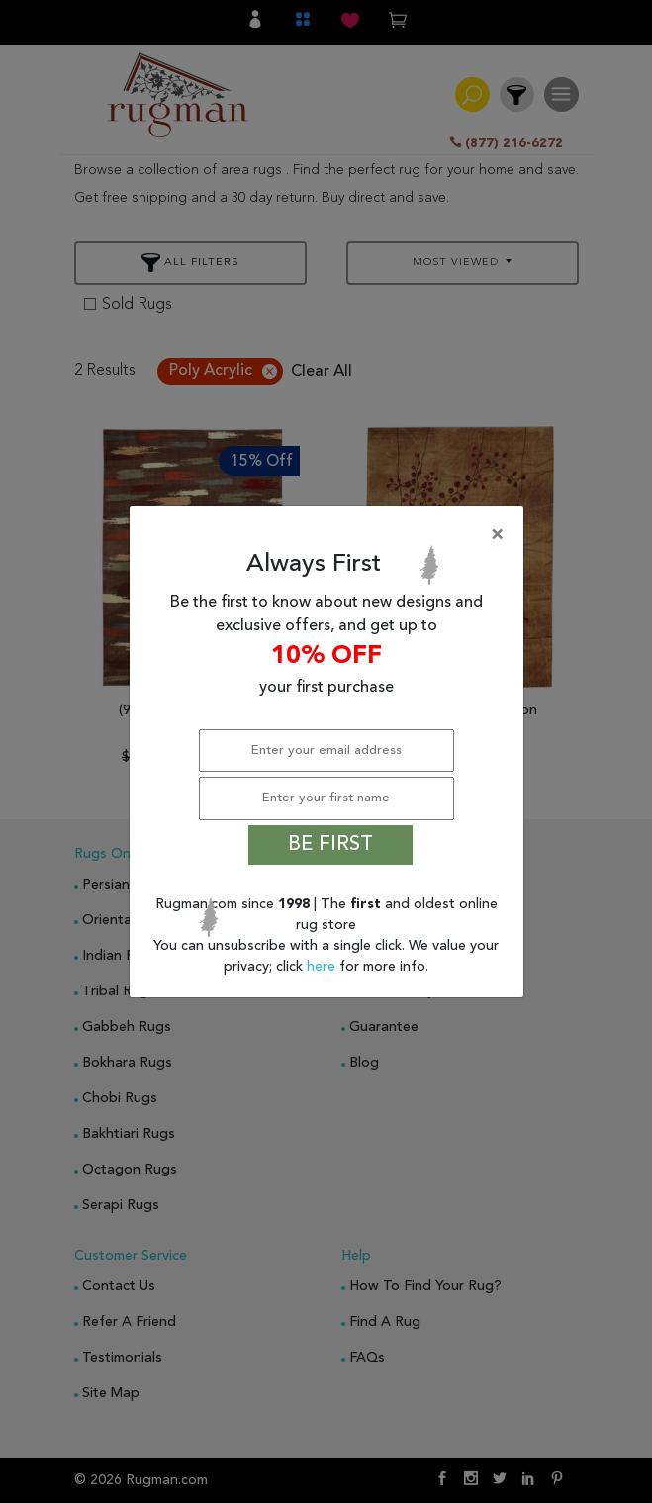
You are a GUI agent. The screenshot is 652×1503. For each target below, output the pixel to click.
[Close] (330, 535)
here (323, 967)
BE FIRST (330, 845)
